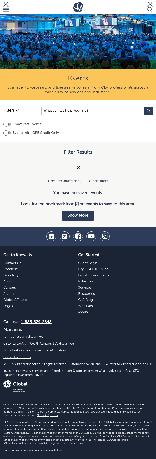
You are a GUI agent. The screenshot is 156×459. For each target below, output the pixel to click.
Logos (8, 306)
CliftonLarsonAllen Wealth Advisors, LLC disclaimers (38, 343)
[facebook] (78, 236)
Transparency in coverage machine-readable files (32, 450)
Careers (9, 288)
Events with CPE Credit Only (36, 133)
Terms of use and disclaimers (23, 336)
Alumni (8, 294)
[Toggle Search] (150, 7)
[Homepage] (78, 7)
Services (84, 288)
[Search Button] (148, 111)
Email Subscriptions (93, 275)
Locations (11, 269)
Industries (85, 281)
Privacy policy (12, 330)
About (8, 281)
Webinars (85, 306)
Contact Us (12, 263)
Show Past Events (27, 124)
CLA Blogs (86, 300)
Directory (10, 275)
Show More (78, 215)
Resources (86, 294)
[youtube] (91, 236)
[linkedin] (51, 236)
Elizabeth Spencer (47, 415)
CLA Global (107, 422)
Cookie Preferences (17, 357)
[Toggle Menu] (6, 7)
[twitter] (65, 236)
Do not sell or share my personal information (34, 350)
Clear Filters (98, 181)
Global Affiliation (16, 300)
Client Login (87, 263)
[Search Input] (92, 111)
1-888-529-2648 (36, 322)
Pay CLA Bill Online (93, 269)
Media (83, 312)
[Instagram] (105, 236)
